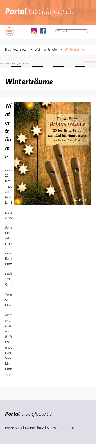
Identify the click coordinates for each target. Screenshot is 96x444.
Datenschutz (34, 428)
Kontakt (68, 428)
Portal (39, 12)
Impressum (13, 428)
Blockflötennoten (16, 49)
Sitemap (53, 428)
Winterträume (74, 49)
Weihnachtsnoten (46, 49)
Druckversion (89, 62)
